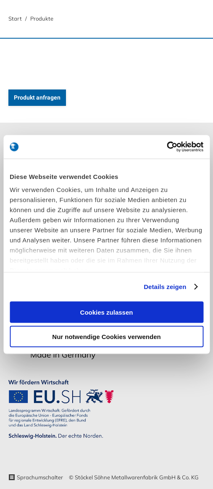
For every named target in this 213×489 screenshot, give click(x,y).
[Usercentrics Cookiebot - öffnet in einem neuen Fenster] (166, 147)
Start (15, 18)
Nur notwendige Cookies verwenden (106, 336)
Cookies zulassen (106, 311)
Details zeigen (165, 286)
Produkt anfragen (37, 97)
